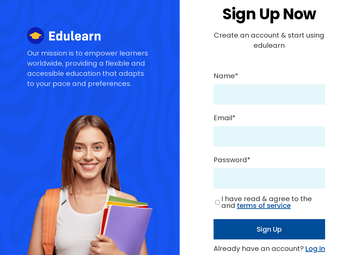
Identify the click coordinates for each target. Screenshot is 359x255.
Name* (226, 76)
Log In (315, 248)
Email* (225, 118)
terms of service (264, 205)
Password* (232, 160)
